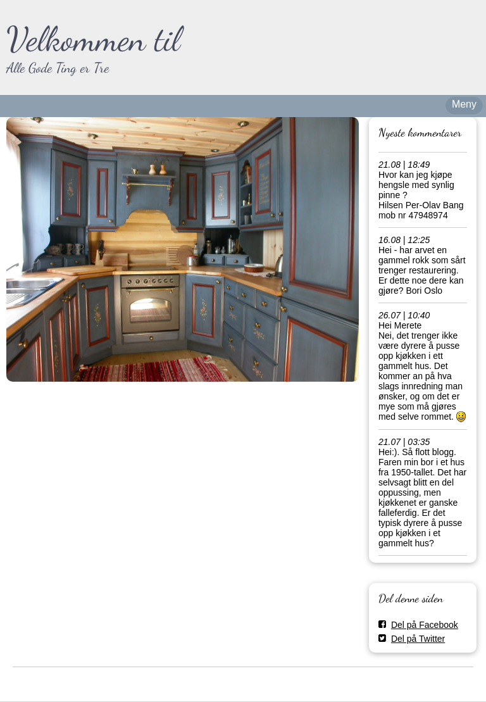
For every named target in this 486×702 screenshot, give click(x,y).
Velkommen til (93, 39)
